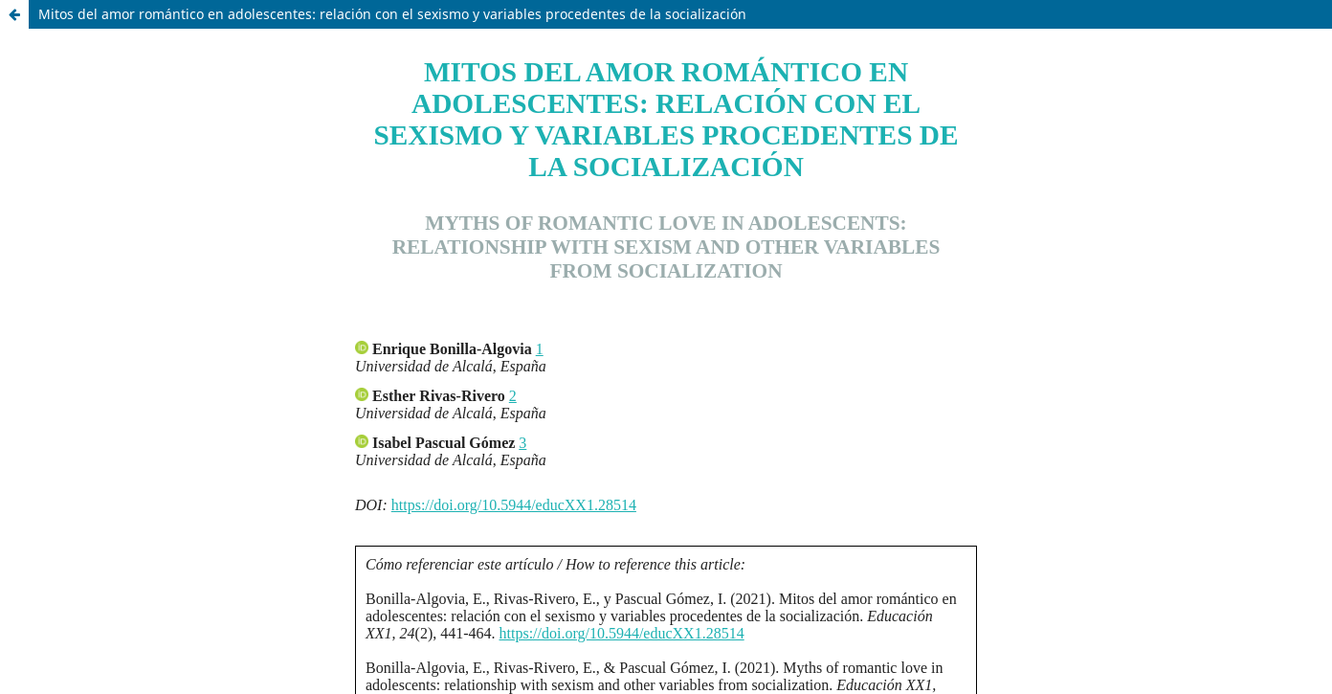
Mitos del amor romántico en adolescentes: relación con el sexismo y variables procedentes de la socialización (392, 14)
